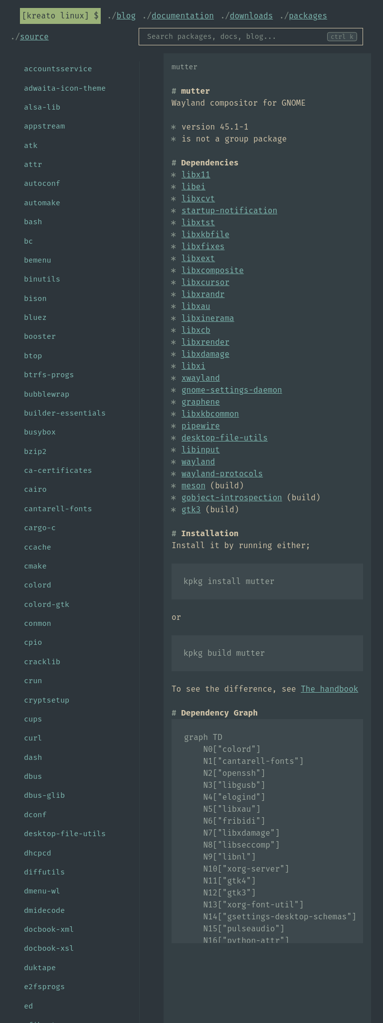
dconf (35, 814)
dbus (33, 776)
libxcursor (205, 282)
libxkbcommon (210, 414)
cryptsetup (46, 700)
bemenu (37, 260)
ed (28, 1006)
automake (42, 202)
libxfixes (203, 246)
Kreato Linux (55, 15)
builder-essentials (65, 413)
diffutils (44, 872)
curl (33, 737)
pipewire (201, 426)
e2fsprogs (44, 986)
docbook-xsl (49, 948)
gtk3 (191, 509)
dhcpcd (37, 853)
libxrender (205, 342)
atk (30, 145)
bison (35, 298)
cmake (35, 566)
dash (33, 757)
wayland (198, 461)
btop (33, 355)
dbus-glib (44, 795)
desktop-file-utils (225, 437)
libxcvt (198, 198)
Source (34, 36)
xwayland (201, 378)
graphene (201, 402)
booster (40, 336)
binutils (42, 279)
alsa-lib (42, 107)
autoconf (42, 183)
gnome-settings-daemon (232, 390)
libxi (193, 366)
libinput (201, 449)
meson (193, 485)
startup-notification (229, 210)
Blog (126, 15)
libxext (198, 258)
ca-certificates (58, 470)
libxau (196, 306)
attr (33, 164)
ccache (37, 547)
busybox (40, 432)
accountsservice (58, 68)
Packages (308, 15)
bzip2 (35, 451)
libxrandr (203, 294)
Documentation (183, 15)
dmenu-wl (42, 890)
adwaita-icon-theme (65, 88)
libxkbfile (205, 234)
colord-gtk (46, 604)
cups (33, 719)
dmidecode (44, 910)
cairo (35, 489)
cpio (33, 642)
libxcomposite (213, 270)
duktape (40, 967)
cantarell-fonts (58, 508)
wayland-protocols (222, 473)
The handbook (329, 689)
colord (37, 585)
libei (193, 186)
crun (33, 680)
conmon (37, 623)
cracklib (42, 661)
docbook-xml (49, 929)
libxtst (198, 222)
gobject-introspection (232, 497)
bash (33, 221)
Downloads (251, 15)
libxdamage (205, 354)
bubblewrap (46, 394)
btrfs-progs (49, 374)
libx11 (196, 174)
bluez (35, 317)
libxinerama (208, 318)
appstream (44, 126)
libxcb (196, 330)
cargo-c (40, 527)
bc (28, 241)
